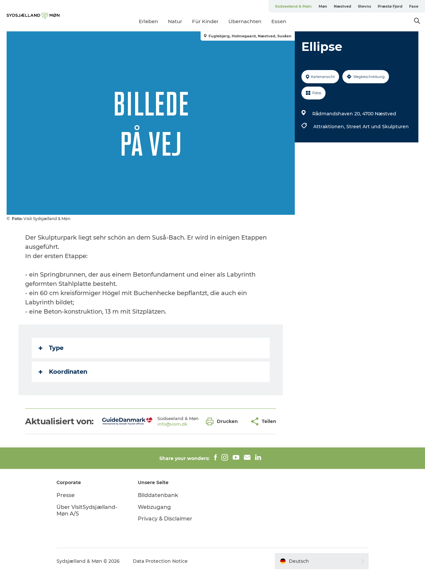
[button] (223, 421)
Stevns (364, 6)
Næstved (342, 6)
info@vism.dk (172, 424)
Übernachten (244, 21)
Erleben (148, 21)
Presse (66, 495)
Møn (323, 6)
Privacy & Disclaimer (165, 519)
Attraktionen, (329, 127)
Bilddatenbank (158, 495)
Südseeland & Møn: (293, 6)
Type (51, 348)
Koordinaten (63, 371)
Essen (278, 21)
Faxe (413, 6)
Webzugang (154, 507)
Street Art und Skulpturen (377, 127)
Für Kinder (205, 21)
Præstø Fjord (390, 6)
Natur (175, 21)
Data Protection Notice (160, 561)
